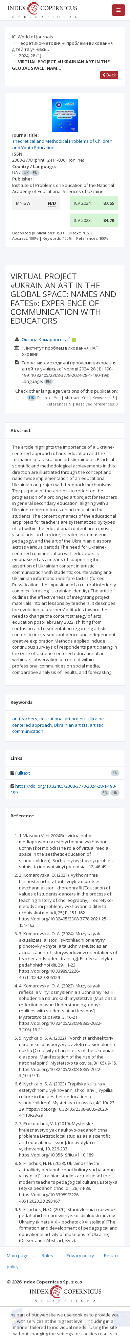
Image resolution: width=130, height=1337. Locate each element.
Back (109, 75)
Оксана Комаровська (45, 339)
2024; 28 (30, 56)
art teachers (24, 719)
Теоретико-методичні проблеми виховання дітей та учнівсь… (62, 46)
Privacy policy (80, 1255)
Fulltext (22, 773)
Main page (17, 1255)
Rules (47, 1255)
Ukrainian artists (71, 725)
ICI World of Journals (32, 37)
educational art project (62, 719)
